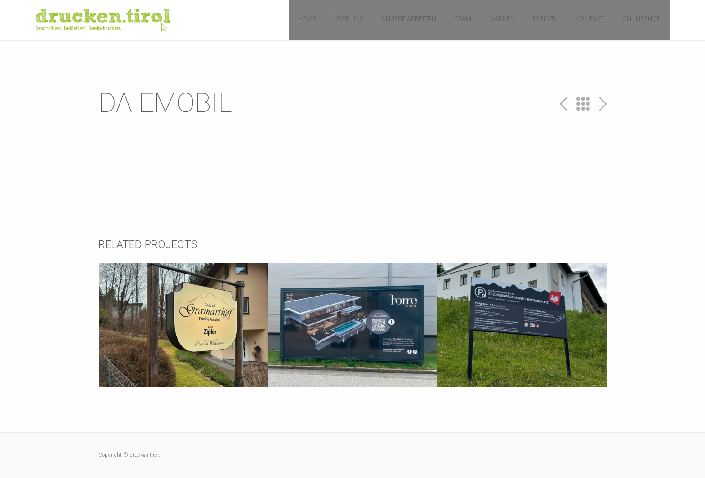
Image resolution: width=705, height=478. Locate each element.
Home (307, 18)
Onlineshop (641, 18)
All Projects (583, 104)
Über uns (349, 18)
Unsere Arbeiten (409, 18)
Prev (563, 104)
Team (462, 18)
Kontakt (590, 18)
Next (603, 104)
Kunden (545, 18)
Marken (502, 18)
